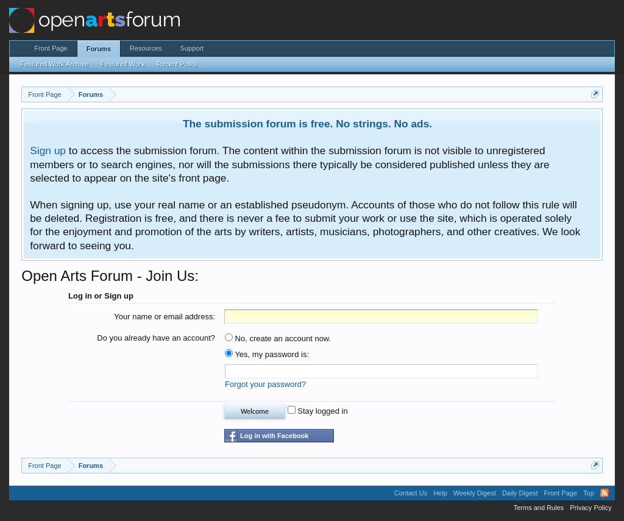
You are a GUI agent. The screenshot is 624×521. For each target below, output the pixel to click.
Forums (99, 48)
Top (588, 493)
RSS (604, 493)
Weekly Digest (474, 493)
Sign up (48, 150)
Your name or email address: (164, 316)
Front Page (50, 48)
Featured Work (123, 64)
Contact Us (410, 493)
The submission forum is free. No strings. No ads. (307, 124)
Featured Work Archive (54, 64)
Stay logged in (318, 411)
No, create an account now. (278, 338)
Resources (146, 48)
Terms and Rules (539, 507)
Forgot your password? (265, 384)
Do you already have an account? (156, 337)
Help (440, 493)
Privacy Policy (590, 507)
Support (192, 48)
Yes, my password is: (267, 354)
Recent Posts (176, 64)
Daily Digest (520, 493)
